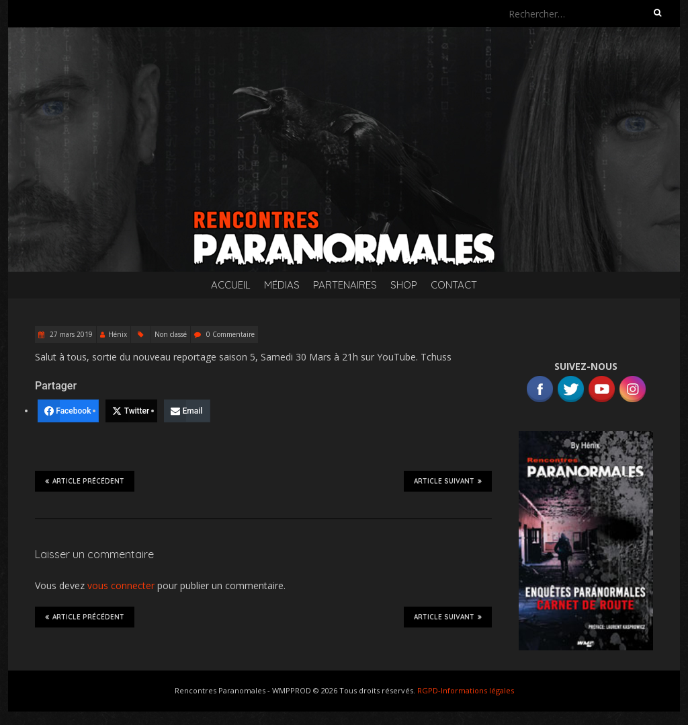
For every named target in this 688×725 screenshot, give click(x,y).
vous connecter (121, 585)
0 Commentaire (230, 334)
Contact (454, 284)
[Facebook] (68, 410)
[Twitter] (131, 410)
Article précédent (84, 481)
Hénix (117, 334)
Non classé (171, 334)
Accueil (231, 284)
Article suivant (448, 481)
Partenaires (345, 284)
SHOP (403, 284)
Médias (282, 284)
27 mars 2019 (70, 334)
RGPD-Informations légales (465, 690)
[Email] (187, 410)
